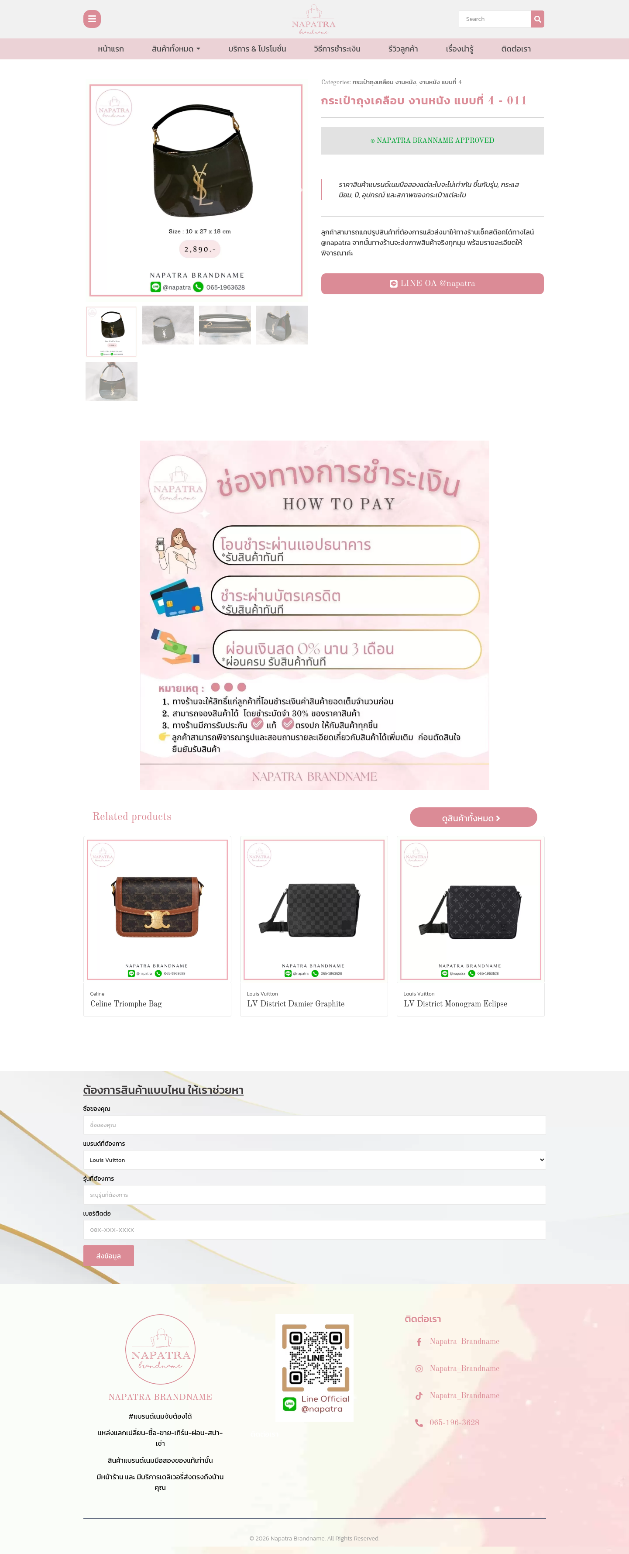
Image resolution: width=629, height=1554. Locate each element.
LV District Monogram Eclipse (455, 1004)
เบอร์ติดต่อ (97, 1214)
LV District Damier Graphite (295, 1004)
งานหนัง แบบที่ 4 (440, 82)
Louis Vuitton (262, 994)
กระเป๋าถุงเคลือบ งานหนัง (384, 82)
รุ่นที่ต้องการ (98, 1179)
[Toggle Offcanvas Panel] (92, 19)
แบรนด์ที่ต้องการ (104, 1144)
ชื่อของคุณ (96, 1109)
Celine (97, 994)
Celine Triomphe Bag (126, 1004)
